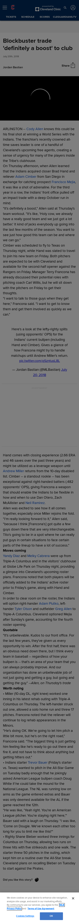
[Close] (73, 898)
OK (51, 916)
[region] (39, 907)
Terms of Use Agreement (41, 908)
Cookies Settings (25, 916)
